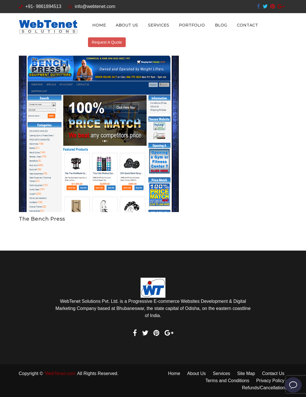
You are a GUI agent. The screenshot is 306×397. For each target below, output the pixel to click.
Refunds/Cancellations (264, 387)
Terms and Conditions (227, 380)
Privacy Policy (270, 380)
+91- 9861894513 (40, 6)
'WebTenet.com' (60, 373)
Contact (247, 25)
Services (158, 25)
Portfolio (192, 25)
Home (99, 25)
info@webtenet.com (91, 6)
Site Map (246, 373)
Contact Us (273, 373)
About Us (127, 25)
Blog (221, 25)
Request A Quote (107, 42)
